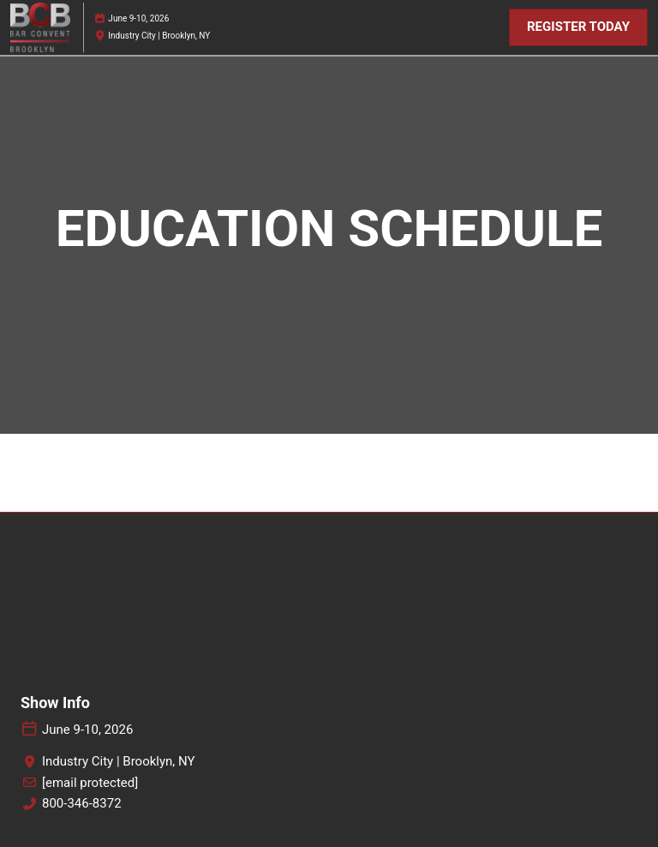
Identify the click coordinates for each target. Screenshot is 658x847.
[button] (578, 27)
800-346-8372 (82, 803)
